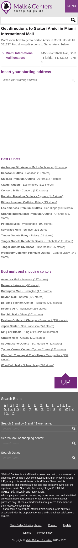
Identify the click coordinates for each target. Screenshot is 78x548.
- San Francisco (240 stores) (27, 326)
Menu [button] (71, 6)
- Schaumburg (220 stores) (27, 365)
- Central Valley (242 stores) (38, 254)
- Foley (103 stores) (27, 235)
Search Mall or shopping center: (22, 438)
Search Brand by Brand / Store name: (26, 423)
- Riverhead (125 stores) (33, 246)
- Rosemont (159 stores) (34, 320)
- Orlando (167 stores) (36, 216)
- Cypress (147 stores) (32, 196)
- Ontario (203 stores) (23, 337)
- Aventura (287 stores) (24, 279)
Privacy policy (44, 532)
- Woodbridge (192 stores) (26, 223)
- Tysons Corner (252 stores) (33, 349)
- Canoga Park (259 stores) (34, 357)
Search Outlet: (11, 452)
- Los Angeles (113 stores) (27, 184)
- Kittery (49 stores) (29, 202)
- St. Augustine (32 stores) (31, 343)
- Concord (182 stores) (24, 190)
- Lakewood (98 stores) (20, 285)
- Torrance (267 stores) (31, 302)
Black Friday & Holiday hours (26, 525)
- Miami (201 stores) (22, 314)
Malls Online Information (39, 540)
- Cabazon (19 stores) (25, 173)
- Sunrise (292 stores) (24, 229)
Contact (52, 525)
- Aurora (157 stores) (31, 178)
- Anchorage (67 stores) (34, 167)
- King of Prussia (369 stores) (29, 331)
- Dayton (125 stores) (22, 296)
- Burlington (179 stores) (26, 291)
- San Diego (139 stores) (37, 208)
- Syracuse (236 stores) (24, 308)
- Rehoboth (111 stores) (37, 241)
